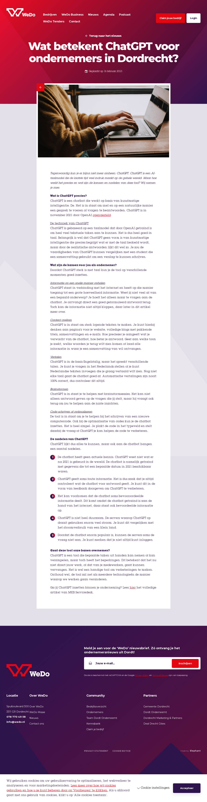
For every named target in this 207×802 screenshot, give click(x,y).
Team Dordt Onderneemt (101, 718)
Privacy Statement (96, 751)
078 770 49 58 (16, 716)
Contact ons (36, 723)
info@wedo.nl (15, 721)
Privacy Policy (142, 675)
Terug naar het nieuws (105, 36)
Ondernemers (94, 712)
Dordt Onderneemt (155, 712)
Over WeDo (36, 706)
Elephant (195, 750)
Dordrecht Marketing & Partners (162, 718)
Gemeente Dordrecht (156, 706)
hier (133, 587)
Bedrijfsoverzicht (96, 706)
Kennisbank (93, 723)
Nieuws (33, 718)
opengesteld (102, 215)
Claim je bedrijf (95, 729)
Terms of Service (160, 675)
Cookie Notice (121, 751)
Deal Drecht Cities (154, 723)
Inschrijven (185, 663)
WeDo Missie (37, 712)
